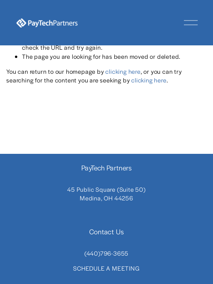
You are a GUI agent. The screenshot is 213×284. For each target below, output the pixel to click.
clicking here (122, 71)
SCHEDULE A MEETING (106, 268)
